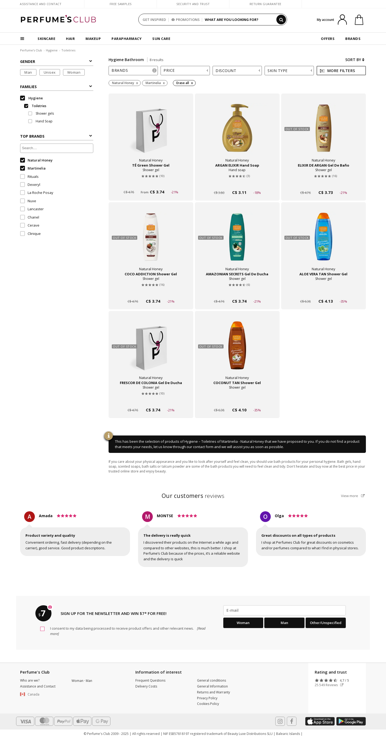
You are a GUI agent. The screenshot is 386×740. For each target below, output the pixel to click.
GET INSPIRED (154, 19)
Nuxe (28, 200)
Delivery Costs (146, 686)
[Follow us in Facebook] (291, 721)
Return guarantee (265, 4)
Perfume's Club (31, 50)
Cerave (29, 225)
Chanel (29, 217)
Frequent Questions (150, 680)
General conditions (211, 680)
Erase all (182, 83)
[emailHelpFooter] (284, 610)
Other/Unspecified (326, 622)
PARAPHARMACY (127, 38)
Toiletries (68, 50)
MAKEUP (93, 38)
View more (353, 495)
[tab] (133, 70)
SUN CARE (161, 38)
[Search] (281, 19)
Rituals (29, 176)
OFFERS (328, 38)
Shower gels (41, 113)
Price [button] (186, 70)
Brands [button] (134, 70)
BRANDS (353, 38)
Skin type (290, 70)
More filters (337, 70)
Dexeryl (30, 184)
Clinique (30, 233)
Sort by (354, 59)
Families (56, 86)
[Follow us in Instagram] (280, 721)
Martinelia (33, 168)
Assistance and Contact (40, 4)
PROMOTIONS (186, 19)
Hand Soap (40, 121)
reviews (193, 495)
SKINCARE (46, 38)
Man (28, 72)
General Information (212, 686)
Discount (238, 70)
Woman (74, 72)
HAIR (70, 38)
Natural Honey (36, 160)
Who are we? (29, 680)
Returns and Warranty (213, 692)
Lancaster (32, 208)
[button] (42, 694)
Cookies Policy (208, 703)
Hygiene (52, 50)
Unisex (50, 72)
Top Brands (56, 136)
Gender (56, 61)
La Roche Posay (36, 192)
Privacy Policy (207, 698)
